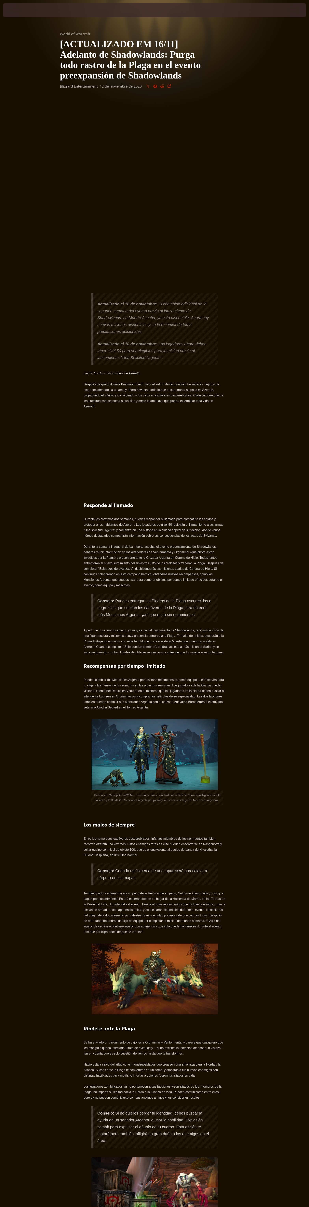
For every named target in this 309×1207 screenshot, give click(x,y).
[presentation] (17, 10)
